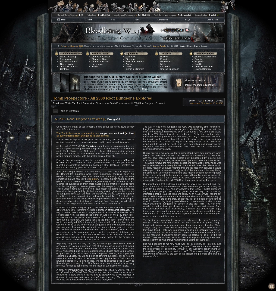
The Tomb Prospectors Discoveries (90, 103)
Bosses (164, 56)
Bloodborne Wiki (61, 103)
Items (128, 66)
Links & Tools (212, 20)
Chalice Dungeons (169, 69)
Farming (199, 59)
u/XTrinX (187, 251)
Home (63, 56)
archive (130, 133)
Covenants (97, 64)
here (114, 196)
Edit (200, 101)
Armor (129, 64)
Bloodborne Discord (195, 80)
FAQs (187, 20)
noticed (60, 162)
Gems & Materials (135, 69)
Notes (138, 20)
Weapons (131, 56)
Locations (165, 66)
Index (63, 20)
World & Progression (205, 56)
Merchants (165, 61)
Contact (88, 20)
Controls (64, 69)
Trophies (199, 61)
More (144, 89)
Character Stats (99, 59)
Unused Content (203, 69)
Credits (198, 64)
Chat (113, 20)
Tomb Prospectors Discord (199, 84)
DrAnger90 (113, 119)
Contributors (163, 20)
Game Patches (67, 64)
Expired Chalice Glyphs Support (193, 46)
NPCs (163, 64)
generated (73, 269)
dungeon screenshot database (113, 210)
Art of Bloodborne (203, 66)
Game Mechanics (69, 66)
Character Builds (100, 61)
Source (192, 101)
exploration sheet (65, 234)
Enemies (164, 59)
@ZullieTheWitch (87, 146)
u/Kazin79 (129, 160)
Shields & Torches (135, 61)
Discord (202, 230)
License (219, 101)
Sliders (95, 66)
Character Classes (101, 56)
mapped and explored (112, 133)
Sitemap (72, 56)
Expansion (65, 59)
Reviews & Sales (68, 61)
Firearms (130, 59)
